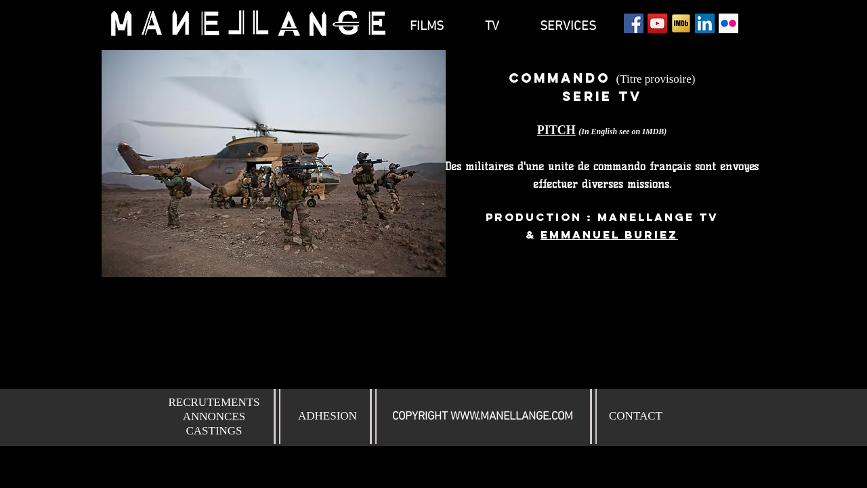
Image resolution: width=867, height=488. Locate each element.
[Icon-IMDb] (681, 23)
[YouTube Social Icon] (657, 23)
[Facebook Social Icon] (633, 23)
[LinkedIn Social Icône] (705, 23)
